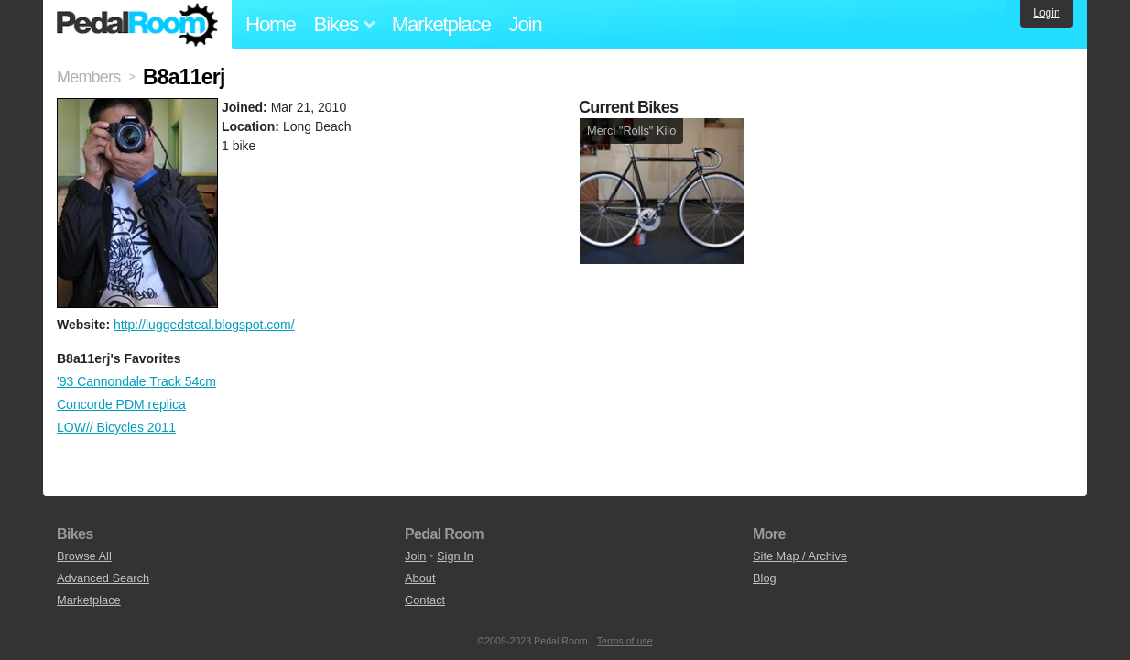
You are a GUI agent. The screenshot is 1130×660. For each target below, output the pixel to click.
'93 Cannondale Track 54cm (136, 381)
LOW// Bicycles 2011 (116, 427)
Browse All (84, 556)
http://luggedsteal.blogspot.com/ (204, 324)
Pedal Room (137, 25)
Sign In (455, 556)
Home (270, 24)
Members (88, 77)
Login (1046, 12)
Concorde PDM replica (121, 404)
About (420, 578)
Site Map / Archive (800, 556)
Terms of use (625, 640)
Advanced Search (103, 578)
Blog (765, 578)
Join (525, 24)
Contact (425, 600)
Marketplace (441, 24)
